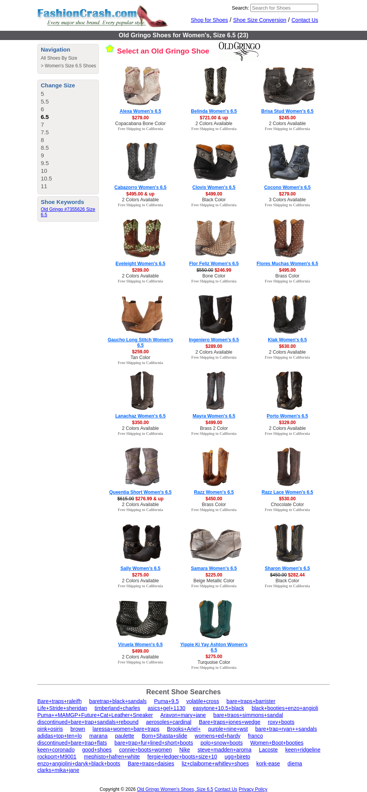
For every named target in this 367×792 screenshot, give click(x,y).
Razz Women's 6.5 (214, 492)
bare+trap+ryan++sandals (286, 729)
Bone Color (213, 276)
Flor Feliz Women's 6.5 (214, 263)
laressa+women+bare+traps (126, 729)
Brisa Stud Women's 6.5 (287, 111)
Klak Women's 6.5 (287, 340)
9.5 (45, 163)
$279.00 (140, 117)
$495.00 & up (140, 194)
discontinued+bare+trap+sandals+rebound (87, 722)
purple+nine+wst (228, 729)
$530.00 (287, 498)
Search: (240, 8)
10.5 (46, 178)
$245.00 (287, 117)
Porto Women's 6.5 (287, 416)
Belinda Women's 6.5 (214, 111)
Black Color (213, 199)
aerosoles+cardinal (169, 722)
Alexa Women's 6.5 (140, 111)
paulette (124, 736)
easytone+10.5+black (218, 708)
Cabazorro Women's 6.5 (140, 187)
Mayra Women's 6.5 (214, 416)
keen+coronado (56, 750)
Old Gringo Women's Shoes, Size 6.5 (175, 789)
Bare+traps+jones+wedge (229, 722)
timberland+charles (117, 708)
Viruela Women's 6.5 (140, 644)
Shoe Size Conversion (260, 20)
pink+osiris (50, 729)
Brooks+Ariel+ (184, 729)
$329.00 (287, 422)
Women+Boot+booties (276, 743)
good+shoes (97, 750)
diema (294, 763)
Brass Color (287, 276)
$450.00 (213, 498)
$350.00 (140, 422)
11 (44, 186)
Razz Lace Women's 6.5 (287, 492)
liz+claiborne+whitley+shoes (215, 763)
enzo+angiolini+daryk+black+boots (78, 763)
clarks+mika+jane (58, 770)
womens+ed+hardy (217, 736)
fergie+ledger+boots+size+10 (182, 757)
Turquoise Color (214, 662)
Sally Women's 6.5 (140, 568)
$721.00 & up (214, 117)
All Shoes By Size (59, 58)
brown (77, 729)
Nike (184, 750)
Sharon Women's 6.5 (287, 568)
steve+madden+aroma (224, 750)
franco (255, 736)
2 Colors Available (213, 123)
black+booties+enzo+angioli (285, 708)
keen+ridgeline (302, 750)
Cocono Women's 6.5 (287, 187)
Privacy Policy (253, 789)
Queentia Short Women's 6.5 (140, 492)
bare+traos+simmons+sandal (248, 715)
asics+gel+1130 (166, 708)
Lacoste (268, 750)
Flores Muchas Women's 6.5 (287, 263)
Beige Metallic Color (214, 580)
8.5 (45, 147)
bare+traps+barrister (251, 701)
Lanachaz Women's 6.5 (140, 416)
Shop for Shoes (209, 20)
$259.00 (140, 351)
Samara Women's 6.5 (214, 568)
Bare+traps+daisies (151, 763)
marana (98, 736)
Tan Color (140, 357)
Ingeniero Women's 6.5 (214, 340)
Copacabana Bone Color (140, 123)
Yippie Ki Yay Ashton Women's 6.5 (214, 647)
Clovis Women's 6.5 (213, 187)
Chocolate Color (287, 504)
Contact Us (305, 20)
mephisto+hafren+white (112, 757)
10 (44, 170)
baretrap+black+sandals (118, 701)
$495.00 (287, 270)
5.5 (45, 101)
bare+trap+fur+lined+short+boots (153, 743)
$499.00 (213, 194)
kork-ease (268, 763)
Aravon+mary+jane (183, 715)
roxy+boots (281, 722)
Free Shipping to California (140, 129)
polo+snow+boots (221, 743)
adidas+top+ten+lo (59, 736)
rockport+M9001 (57, 757)
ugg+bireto (237, 757)
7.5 (45, 132)
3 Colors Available (287, 199)
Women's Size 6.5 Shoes (70, 66)
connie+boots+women (145, 750)
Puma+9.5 (166, 701)
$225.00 (213, 575)
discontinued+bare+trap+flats (72, 743)
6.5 (45, 117)
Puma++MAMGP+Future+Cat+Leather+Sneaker (95, 715)
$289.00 (140, 270)
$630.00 (287, 346)
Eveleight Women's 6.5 (140, 263)
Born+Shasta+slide (164, 736)
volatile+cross (202, 701)
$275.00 (140, 575)
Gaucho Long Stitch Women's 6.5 (140, 342)
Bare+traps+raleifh (59, 701)
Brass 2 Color (214, 428)
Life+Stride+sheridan (62, 708)
